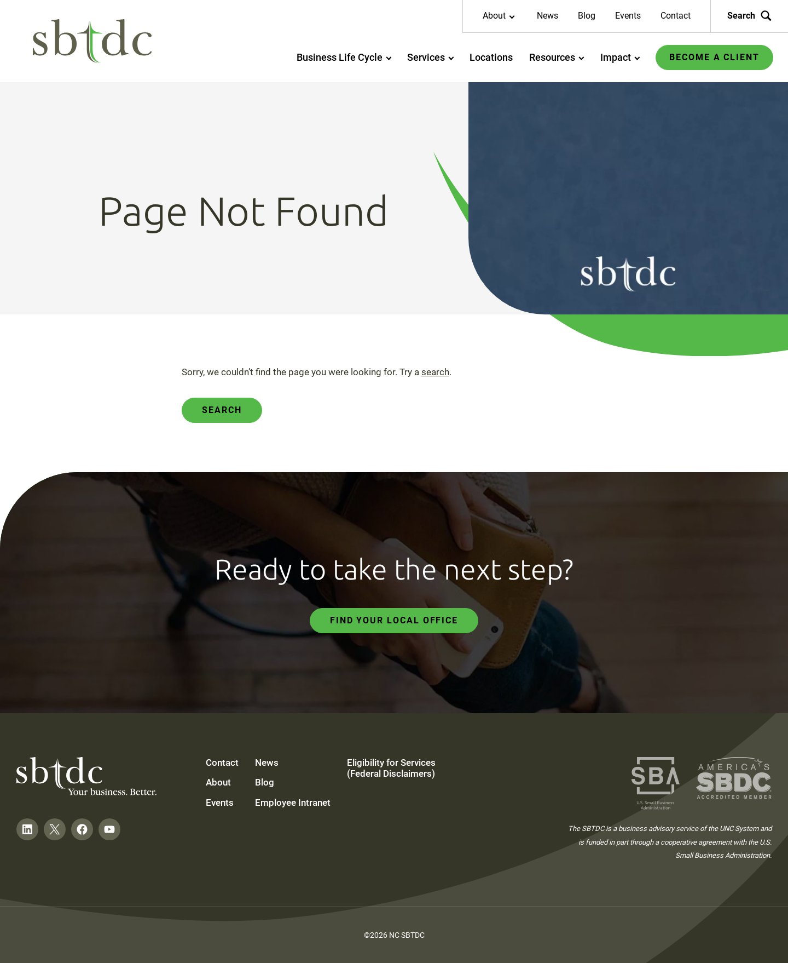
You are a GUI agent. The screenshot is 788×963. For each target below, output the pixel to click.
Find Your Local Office (394, 620)
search (435, 371)
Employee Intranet (293, 802)
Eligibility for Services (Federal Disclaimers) (391, 768)
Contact (675, 15)
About (218, 782)
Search (222, 410)
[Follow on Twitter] (55, 829)
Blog (586, 15)
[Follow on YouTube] (109, 829)
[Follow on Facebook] (82, 829)
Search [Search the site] (749, 15)
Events (628, 15)
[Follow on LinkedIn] (27, 829)
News (547, 15)
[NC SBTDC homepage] (92, 41)
